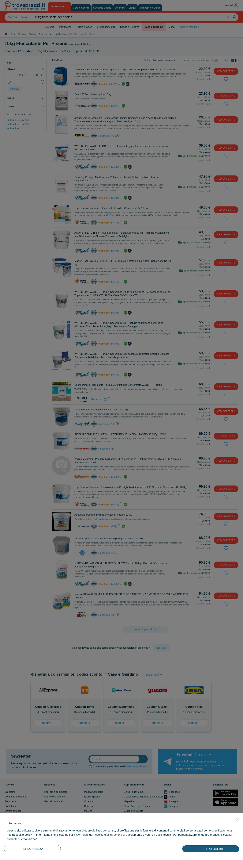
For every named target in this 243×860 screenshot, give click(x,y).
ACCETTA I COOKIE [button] (211, 848)
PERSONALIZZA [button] (32, 848)
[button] (237, 819)
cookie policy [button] (24, 834)
